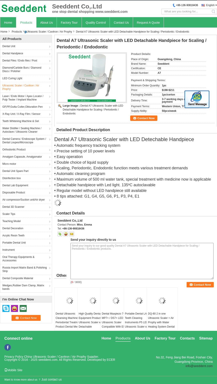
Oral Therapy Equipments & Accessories (18, 258)
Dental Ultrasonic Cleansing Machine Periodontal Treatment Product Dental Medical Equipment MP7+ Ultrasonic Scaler (69, 324)
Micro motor (9, 163)
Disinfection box (11, 178)
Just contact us (51, 379)
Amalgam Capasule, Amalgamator (22, 156)
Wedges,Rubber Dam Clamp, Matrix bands (23, 287)
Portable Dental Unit (14, 242)
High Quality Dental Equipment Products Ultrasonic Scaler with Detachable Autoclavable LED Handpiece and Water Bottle (91, 326)
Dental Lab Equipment (15, 185)
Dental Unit (8, 46)
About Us (46, 22)
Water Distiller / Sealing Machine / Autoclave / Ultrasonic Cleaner (21, 130)
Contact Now (146, 118)
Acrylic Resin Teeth (13, 235)
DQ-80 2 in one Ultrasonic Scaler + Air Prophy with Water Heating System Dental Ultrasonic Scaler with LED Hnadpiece (161, 324)
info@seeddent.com (199, 366)
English (210, 5)
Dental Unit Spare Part (15, 171)
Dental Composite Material (17, 278)
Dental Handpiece (12, 53)
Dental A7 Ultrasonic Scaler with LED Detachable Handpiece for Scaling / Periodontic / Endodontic (93, 109)
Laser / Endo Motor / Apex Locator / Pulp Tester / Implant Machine (22, 98)
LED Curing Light (12, 78)
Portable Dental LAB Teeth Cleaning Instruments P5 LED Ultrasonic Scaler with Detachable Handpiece (138, 322)
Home (8, 22)
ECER (111, 359)
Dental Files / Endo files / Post (19, 60)
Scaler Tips (8, 214)
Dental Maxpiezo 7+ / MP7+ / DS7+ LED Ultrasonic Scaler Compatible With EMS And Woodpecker (114, 322)
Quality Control (96, 22)
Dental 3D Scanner (13, 206)
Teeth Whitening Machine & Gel (20, 121)
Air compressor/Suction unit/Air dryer (23, 199)
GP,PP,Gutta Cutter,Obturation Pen (22, 106)
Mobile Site (13, 370)
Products (26, 22)
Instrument (8, 249)
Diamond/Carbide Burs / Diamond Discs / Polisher (21, 69)
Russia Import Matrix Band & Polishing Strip (24, 269)
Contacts (187, 338)
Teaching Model (11, 221)
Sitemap (206, 338)
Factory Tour (69, 22)
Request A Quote (148, 22)
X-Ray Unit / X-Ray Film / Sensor (21, 113)
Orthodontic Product (14, 149)
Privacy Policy (13, 356)
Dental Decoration (12, 228)
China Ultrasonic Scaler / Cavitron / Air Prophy (55, 356)
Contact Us (121, 22)
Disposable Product (13, 192)
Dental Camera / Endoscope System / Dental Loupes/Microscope (24, 140)
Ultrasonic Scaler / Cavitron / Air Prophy (49, 31)
